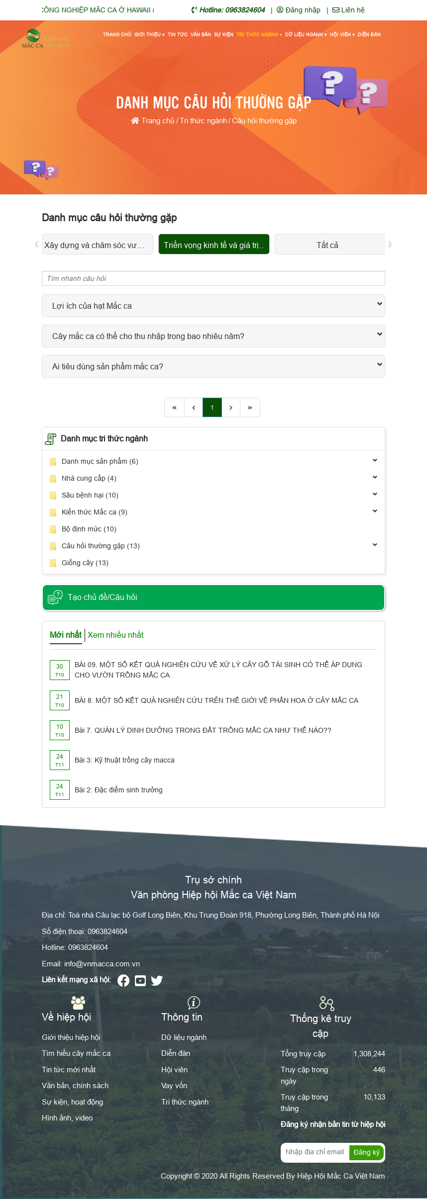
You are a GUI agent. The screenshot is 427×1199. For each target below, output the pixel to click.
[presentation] (36, 243)
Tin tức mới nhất (69, 1069)
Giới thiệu (149, 35)
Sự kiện (223, 35)
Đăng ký (367, 1152)
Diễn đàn (369, 35)
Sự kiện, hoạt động (72, 1102)
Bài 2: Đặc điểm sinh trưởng (119, 790)
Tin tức (178, 35)
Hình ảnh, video (67, 1117)
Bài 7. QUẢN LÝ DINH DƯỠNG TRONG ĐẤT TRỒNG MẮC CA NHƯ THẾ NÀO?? (203, 730)
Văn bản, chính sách (75, 1085)
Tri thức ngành (259, 35)
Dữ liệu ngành (306, 35)
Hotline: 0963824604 (75, 947)
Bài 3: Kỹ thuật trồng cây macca (125, 760)
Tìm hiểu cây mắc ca (76, 1053)
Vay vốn (174, 1085)
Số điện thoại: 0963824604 (84, 931)
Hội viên (342, 35)
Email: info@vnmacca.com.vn (91, 963)
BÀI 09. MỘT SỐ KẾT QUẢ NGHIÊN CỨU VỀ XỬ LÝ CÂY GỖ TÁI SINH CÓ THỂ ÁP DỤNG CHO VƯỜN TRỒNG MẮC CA (218, 670)
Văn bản (201, 35)
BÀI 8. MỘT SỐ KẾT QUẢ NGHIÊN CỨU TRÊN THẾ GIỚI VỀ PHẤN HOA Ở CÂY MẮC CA (216, 700)
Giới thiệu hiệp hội (71, 1037)
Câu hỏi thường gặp (264, 120)
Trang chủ (117, 35)
